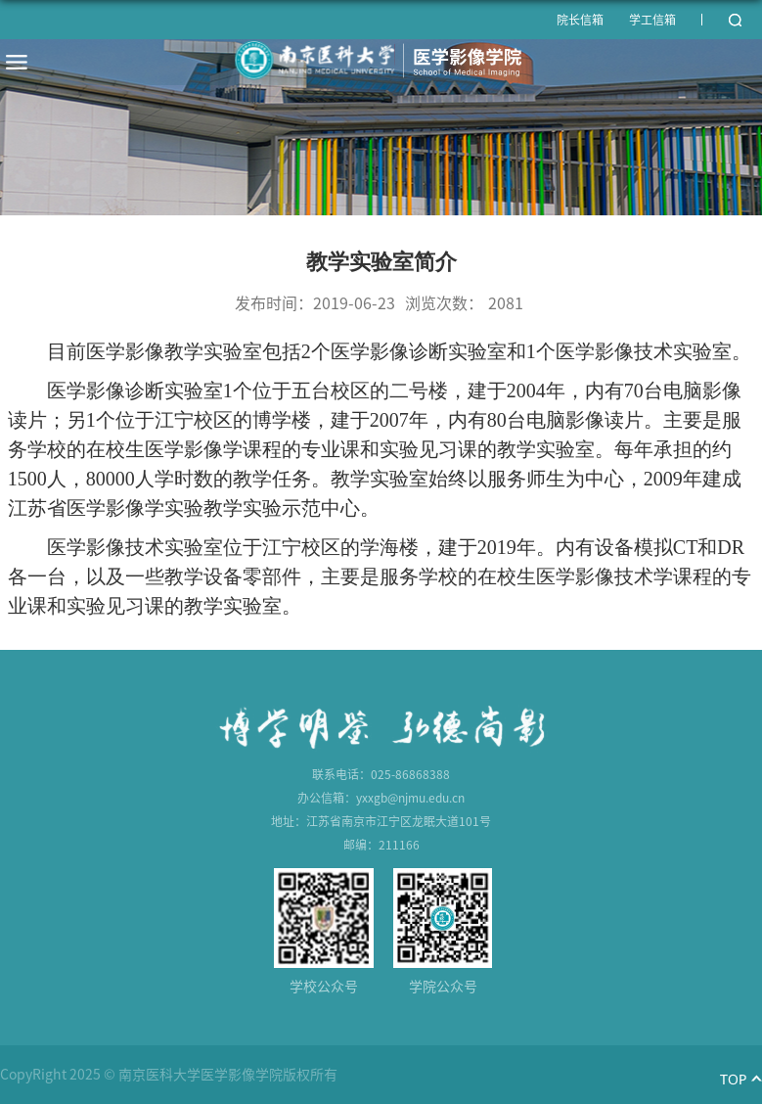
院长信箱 (580, 19)
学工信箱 (652, 19)
